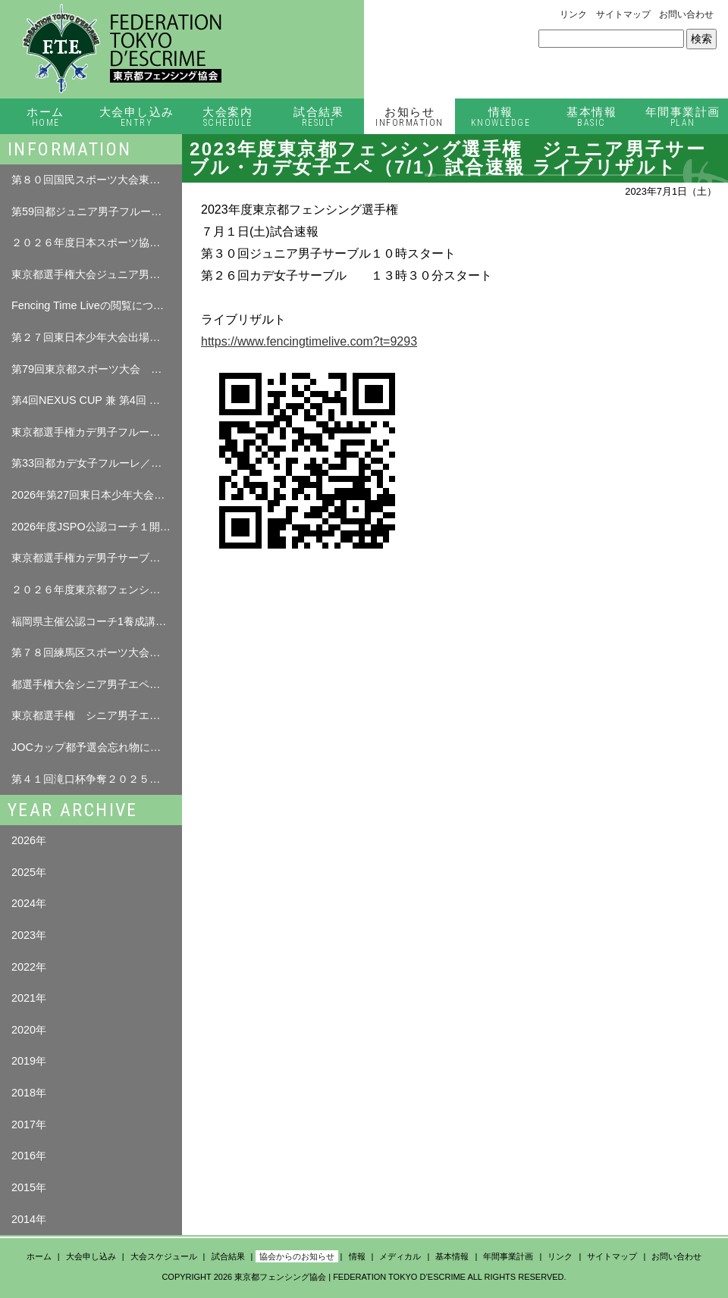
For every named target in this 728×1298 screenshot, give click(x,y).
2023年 (28, 935)
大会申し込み (136, 117)
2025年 (28, 872)
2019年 (28, 1061)
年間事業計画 (682, 117)
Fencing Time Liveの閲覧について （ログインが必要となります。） (96, 305)
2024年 (28, 903)
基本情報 (591, 117)
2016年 (28, 1155)
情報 (500, 117)
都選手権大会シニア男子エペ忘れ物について (96, 684)
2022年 (28, 967)
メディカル (400, 1256)
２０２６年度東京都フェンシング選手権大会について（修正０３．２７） (96, 589)
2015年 (28, 1187)
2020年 (28, 1030)
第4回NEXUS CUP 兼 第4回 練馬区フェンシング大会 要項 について (96, 400)
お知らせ (409, 117)
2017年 (28, 1124)
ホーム (45, 117)
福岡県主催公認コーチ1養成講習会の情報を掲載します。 (96, 621)
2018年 (28, 1093)
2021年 (28, 998)
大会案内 (227, 117)
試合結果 (318, 117)
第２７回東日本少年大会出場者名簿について (96, 337)
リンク (573, 14)
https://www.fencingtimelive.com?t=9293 (309, 341)
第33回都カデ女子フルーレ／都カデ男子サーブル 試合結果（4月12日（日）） (96, 463)
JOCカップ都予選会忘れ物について (96, 747)
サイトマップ (623, 14)
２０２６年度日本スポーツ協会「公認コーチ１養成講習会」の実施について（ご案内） (96, 242)
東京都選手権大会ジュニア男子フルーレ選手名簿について (96, 274)
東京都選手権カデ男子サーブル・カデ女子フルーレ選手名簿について (96, 558)
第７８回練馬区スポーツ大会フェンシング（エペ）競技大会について (96, 652)
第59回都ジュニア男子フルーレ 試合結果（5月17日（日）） (96, 211)
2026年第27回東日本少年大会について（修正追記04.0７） (96, 495)
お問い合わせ (686, 14)
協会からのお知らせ (296, 1256)
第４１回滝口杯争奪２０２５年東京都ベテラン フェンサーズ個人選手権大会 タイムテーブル (96, 779)
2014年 (28, 1219)
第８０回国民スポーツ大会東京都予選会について (96, 180)
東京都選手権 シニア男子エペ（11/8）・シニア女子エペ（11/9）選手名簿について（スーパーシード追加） (96, 715)
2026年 (28, 840)
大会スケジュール (163, 1256)
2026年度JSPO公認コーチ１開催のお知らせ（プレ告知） (96, 527)
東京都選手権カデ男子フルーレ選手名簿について (96, 432)
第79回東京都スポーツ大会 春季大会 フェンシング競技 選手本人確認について (96, 369)
